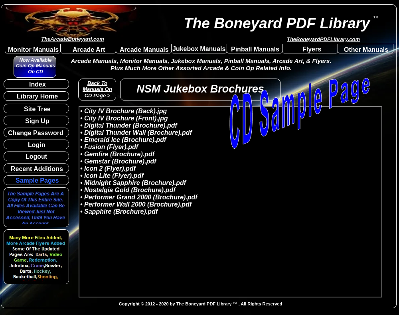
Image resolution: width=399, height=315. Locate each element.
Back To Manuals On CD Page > (97, 89)
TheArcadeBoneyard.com (72, 39)
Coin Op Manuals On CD (35, 68)
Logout (36, 156)
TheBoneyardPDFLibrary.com (323, 39)
